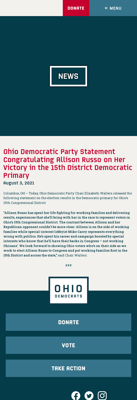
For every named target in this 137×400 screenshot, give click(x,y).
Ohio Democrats (24, 8)
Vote (68, 345)
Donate (76, 8)
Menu (116, 8)
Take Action (68, 368)
